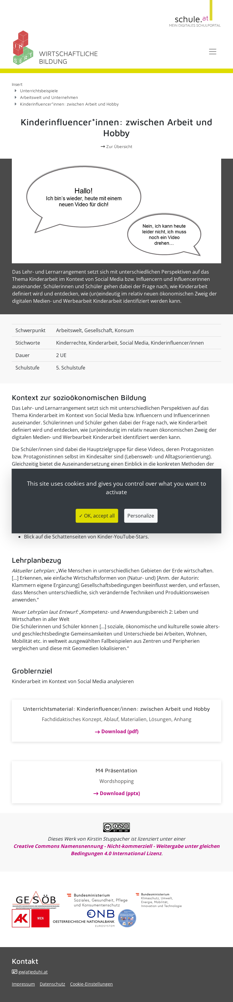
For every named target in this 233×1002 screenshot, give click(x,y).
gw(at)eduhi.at (33, 972)
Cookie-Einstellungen (91, 984)
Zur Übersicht (116, 146)
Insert (17, 84)
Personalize (140, 515)
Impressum (23, 984)
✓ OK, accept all (97, 515)
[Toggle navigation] (212, 52)
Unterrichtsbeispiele (39, 90)
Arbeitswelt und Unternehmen (49, 97)
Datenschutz (52, 984)
